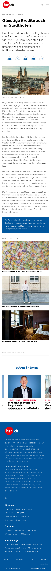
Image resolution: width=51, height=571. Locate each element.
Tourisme (9, 512)
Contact (18, 551)
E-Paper (8, 530)
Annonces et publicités (15, 548)
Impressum (19, 559)
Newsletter (20, 530)
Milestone (25, 534)
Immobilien (32, 530)
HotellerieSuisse (31, 551)
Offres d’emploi (12, 534)
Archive (8, 551)
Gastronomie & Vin (24, 509)
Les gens (20, 512)
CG (32, 559)
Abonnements (34, 548)
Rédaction (38, 544)
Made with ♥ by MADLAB (38, 569)
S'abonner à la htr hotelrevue (18, 544)
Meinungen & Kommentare (17, 516)
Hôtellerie (9, 509)
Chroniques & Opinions (15, 520)
